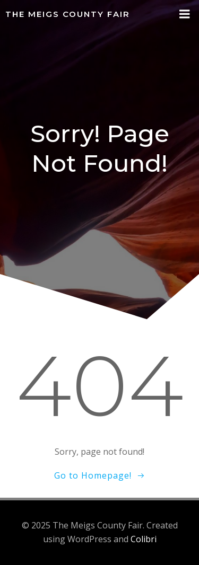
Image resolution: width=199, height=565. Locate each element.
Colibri (144, 539)
